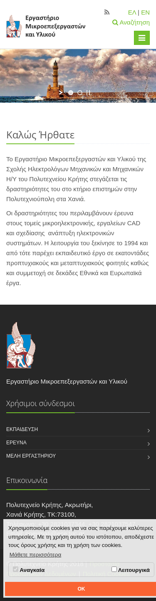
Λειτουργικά (130, 570)
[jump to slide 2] (79, 92)
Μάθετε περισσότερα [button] (36, 555)
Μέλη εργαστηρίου (31, 456)
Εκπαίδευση (22, 429)
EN (145, 12)
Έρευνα (16, 443)
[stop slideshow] (88, 92)
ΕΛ (132, 12)
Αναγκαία (29, 570)
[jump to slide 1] (70, 92)
